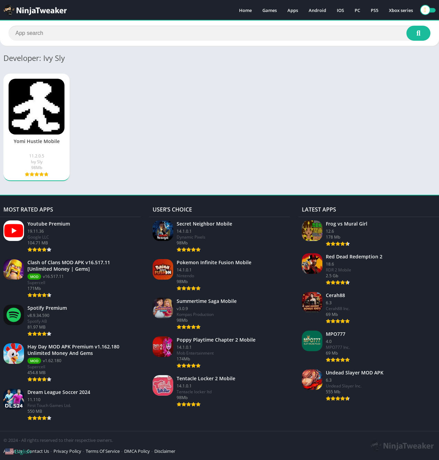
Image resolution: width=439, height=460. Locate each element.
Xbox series (401, 10)
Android (317, 10)
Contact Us (38, 451)
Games (269, 10)
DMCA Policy (137, 451)
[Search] (219, 33)
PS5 (374, 10)
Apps (292, 10)
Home (245, 10)
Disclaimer (164, 451)
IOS (340, 10)
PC (357, 10)
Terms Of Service (103, 451)
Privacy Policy (67, 451)
